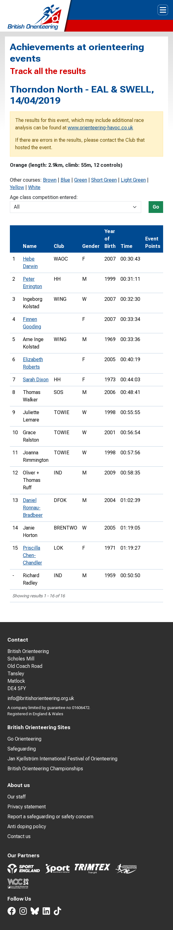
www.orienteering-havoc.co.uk (100, 128)
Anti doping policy (26, 826)
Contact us (19, 836)
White (34, 187)
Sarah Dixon (36, 380)
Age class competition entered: (44, 197)
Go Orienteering (24, 739)
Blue (65, 180)
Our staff (16, 797)
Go (156, 207)
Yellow (17, 187)
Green (80, 180)
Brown (50, 180)
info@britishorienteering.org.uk (40, 698)
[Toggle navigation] (163, 10)
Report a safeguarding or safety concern (50, 817)
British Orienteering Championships (45, 769)
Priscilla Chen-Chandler (32, 555)
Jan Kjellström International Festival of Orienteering (62, 759)
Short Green (104, 180)
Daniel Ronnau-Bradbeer (33, 507)
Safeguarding (21, 749)
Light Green (133, 180)
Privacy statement (26, 807)
